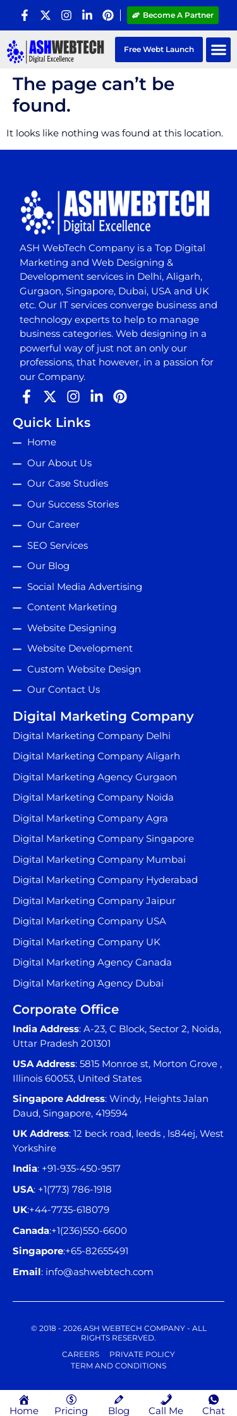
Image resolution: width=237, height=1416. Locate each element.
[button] (218, 49)
